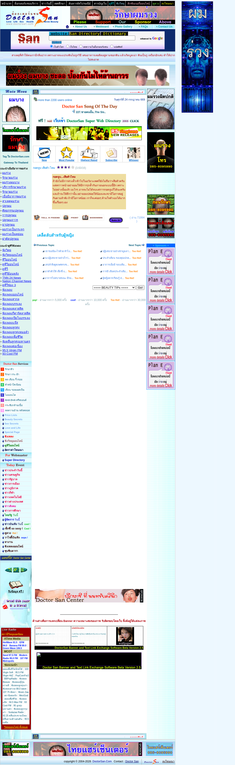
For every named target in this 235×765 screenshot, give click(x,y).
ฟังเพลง (7, 289)
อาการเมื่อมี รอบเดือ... (119, 264)
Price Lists (10, 415)
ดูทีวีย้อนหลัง (10, 273)
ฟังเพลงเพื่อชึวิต (12, 337)
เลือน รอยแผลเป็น (14, 389)
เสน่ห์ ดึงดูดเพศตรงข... (62, 264)
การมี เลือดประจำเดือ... (120, 271)
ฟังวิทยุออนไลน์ (12, 255)
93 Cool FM (10, 353)
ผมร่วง (6, 173)
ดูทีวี (5, 269)
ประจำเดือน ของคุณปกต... (121, 258)
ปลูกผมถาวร (10, 220)
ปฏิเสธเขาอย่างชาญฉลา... (121, 251)
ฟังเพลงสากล (10, 299)
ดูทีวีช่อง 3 (9, 285)
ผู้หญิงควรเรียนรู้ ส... (118, 278)
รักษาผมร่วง (10, 177)
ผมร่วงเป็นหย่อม (12, 234)
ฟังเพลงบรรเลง (12, 304)
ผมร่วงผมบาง (11, 182)
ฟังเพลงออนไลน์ (12, 294)
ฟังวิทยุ (6, 250)
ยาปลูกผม (8, 224)
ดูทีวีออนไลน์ (10, 264)
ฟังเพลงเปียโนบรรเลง (16, 318)
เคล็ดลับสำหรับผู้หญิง (55, 235)
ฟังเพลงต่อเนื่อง (12, 346)
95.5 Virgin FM (12, 350)
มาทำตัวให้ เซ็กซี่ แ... (61, 271)
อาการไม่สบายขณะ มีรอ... (64, 278)
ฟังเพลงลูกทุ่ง (11, 327)
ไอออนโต (10, 395)
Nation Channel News (16, 281)
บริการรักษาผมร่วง (14, 187)
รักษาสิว (9, 369)
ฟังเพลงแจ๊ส (10, 322)
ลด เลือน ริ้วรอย (13, 379)
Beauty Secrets (13, 419)
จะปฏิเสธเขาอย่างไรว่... (63, 258)
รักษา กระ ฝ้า (12, 374)
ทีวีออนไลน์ (9, 259)
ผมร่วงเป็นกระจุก (13, 229)
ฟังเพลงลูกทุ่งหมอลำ (15, 332)
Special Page (12, 432)
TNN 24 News (11, 277)
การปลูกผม (9, 215)
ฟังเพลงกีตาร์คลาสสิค (16, 313)
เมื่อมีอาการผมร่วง (14, 196)
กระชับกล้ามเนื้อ (14, 405)
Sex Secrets (11, 423)
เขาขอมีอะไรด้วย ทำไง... (63, 251)
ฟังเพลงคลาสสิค (12, 308)
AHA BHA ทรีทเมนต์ (15, 400)
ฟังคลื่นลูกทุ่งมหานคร (16, 341)
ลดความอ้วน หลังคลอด (17, 410)
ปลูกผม (6, 206)
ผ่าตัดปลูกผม (10, 238)
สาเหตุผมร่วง (10, 201)
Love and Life (12, 427)
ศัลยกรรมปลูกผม (13, 210)
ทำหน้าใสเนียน (13, 384)
